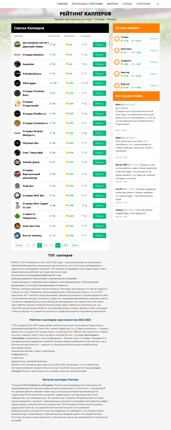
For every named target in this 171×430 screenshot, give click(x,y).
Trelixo (134, 164)
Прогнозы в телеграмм (87, 3)
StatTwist (129, 104)
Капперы (112, 3)
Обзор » (100, 44)
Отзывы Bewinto (33, 54)
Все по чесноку (32, 235)
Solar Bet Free (31, 226)
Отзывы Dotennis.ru (35, 123)
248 (65, 245)
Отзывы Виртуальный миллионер (31, 174)
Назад (19, 245)
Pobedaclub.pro (32, 73)
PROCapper (29, 83)
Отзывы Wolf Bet (33, 195)
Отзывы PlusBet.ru (34, 113)
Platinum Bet (31, 143)
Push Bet (28, 186)
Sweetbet (28, 64)
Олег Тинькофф (33, 152)
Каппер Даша (31, 162)
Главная (62, 3)
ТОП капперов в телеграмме (38, 385)
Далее (75, 245)
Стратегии (143, 3)
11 (86, 83)
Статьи (127, 3)
